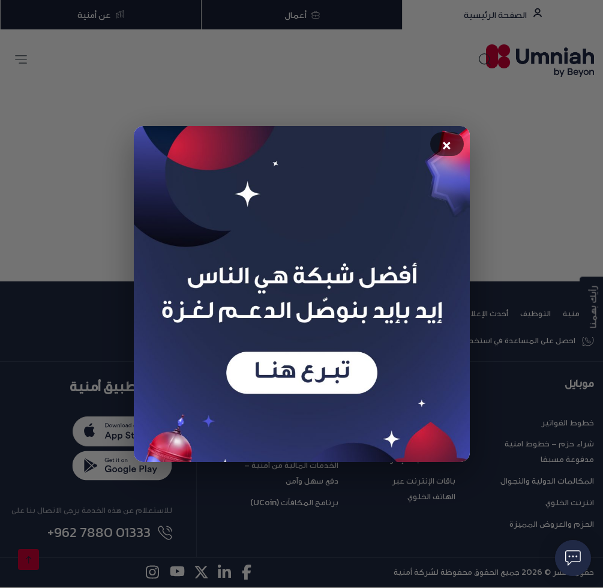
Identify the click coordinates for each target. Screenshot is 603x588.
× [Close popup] (446, 145)
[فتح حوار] (573, 558)
